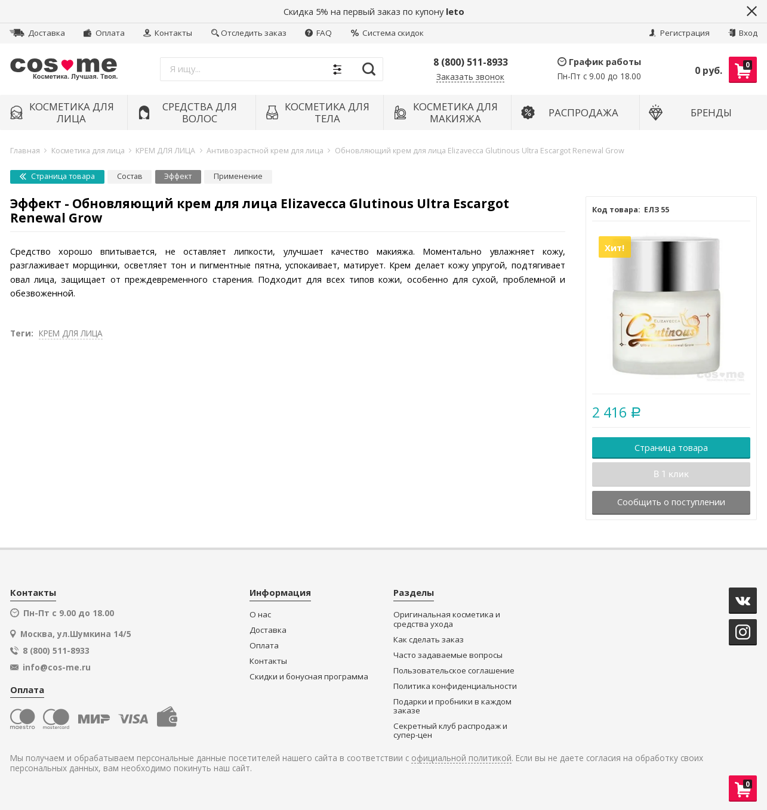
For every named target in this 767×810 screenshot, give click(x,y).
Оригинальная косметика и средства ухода (446, 619)
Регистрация (679, 32)
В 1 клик (671, 474)
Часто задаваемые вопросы (448, 655)
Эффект (178, 176)
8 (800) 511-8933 (470, 62)
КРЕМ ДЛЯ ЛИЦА (71, 333)
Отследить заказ (249, 32)
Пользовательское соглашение (454, 670)
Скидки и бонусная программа (308, 676)
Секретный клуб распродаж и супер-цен (450, 731)
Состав (130, 176)
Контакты (167, 32)
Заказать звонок (470, 77)
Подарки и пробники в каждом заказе (452, 706)
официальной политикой (461, 758)
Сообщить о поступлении (671, 502)
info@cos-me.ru (57, 667)
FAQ (318, 32)
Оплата (104, 32)
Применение (238, 176)
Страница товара (57, 176)
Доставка (37, 32)
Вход (742, 32)
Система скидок (387, 32)
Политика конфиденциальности (455, 686)
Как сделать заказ (428, 639)
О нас (260, 614)
